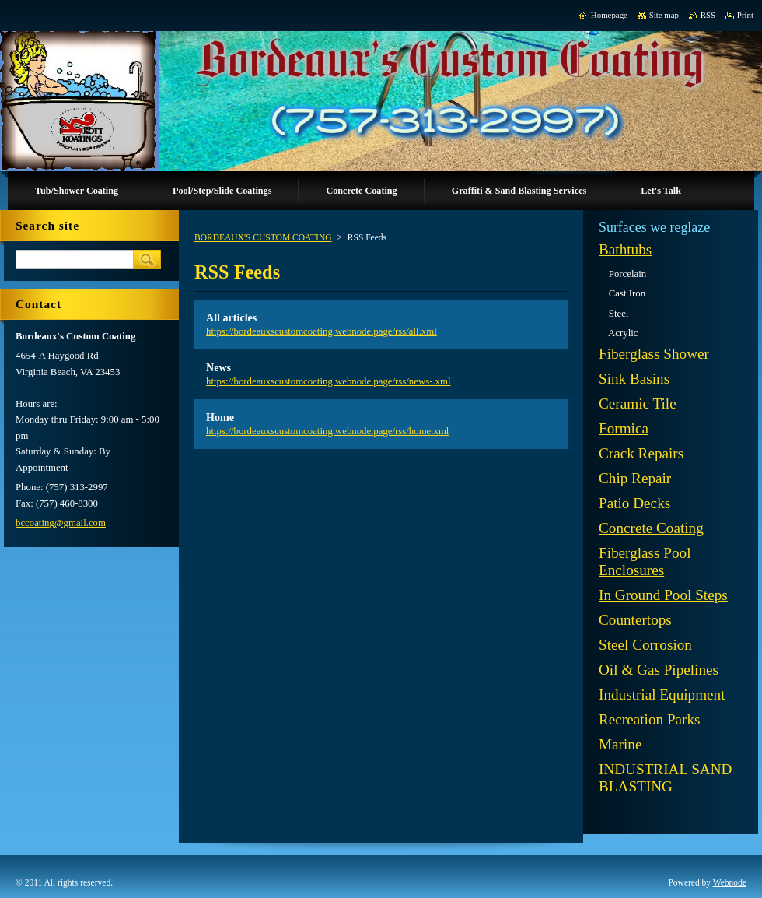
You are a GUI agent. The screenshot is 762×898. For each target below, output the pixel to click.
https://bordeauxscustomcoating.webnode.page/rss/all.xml (321, 331)
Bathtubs (625, 249)
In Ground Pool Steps (663, 595)
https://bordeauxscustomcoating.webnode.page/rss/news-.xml (328, 381)
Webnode (729, 882)
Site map (664, 14)
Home (220, 417)
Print (745, 14)
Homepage (609, 14)
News (218, 367)
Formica (623, 428)
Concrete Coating (651, 528)
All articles (231, 317)
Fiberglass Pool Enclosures (645, 561)
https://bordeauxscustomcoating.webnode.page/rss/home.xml (327, 431)
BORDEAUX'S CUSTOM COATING (263, 237)
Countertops (635, 620)
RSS (708, 14)
